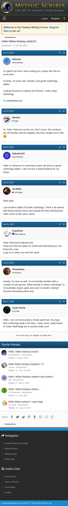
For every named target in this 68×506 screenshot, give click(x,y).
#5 (64, 224)
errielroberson (14, 355)
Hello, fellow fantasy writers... (24, 389)
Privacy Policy (9, 476)
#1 (64, 53)
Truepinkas (18, 269)
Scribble (16, 189)
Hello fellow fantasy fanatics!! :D (26, 364)
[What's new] (64, 18)
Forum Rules (8, 487)
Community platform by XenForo (27, 503)
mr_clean (12, 405)
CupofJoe (17, 230)
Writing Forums (9, 449)
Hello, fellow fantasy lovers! (23, 351)
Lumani (11, 367)
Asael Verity (18, 307)
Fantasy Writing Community (15, 443)
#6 (64, 263)
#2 (64, 111)
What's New (8, 459)
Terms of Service (10, 482)
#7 (64, 301)
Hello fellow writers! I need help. (26, 401)
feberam (7, 45)
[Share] (60, 53)
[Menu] (4, 18)
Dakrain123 (18, 153)
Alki (9, 380)
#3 (64, 147)
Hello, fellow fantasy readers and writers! (30, 376)
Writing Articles (9, 454)
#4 (64, 182)
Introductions (26, 355)
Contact (6, 492)
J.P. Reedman (14, 392)
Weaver (16, 117)
